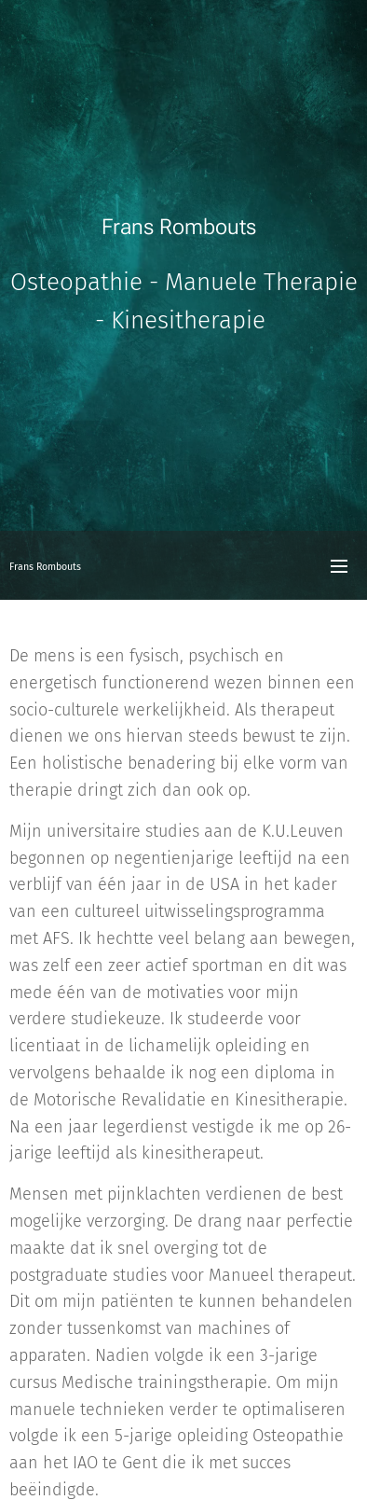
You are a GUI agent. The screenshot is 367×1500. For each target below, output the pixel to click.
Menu (339, 566)
